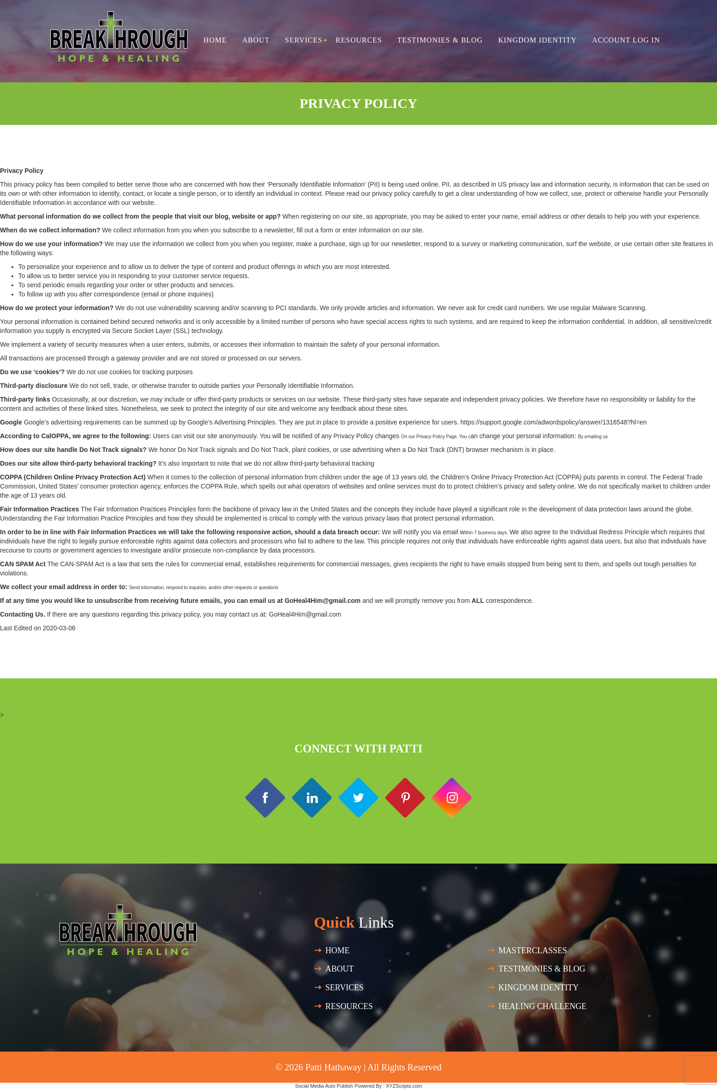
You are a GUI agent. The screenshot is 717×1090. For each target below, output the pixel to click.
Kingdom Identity (537, 40)
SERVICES (345, 987)
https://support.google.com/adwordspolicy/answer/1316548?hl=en (553, 422)
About (255, 40)
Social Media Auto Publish (324, 1086)
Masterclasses (532, 950)
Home (215, 40)
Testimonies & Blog (440, 40)
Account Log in (626, 40)
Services (303, 40)
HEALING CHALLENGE (542, 1006)
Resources (359, 40)
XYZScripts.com (404, 1086)
